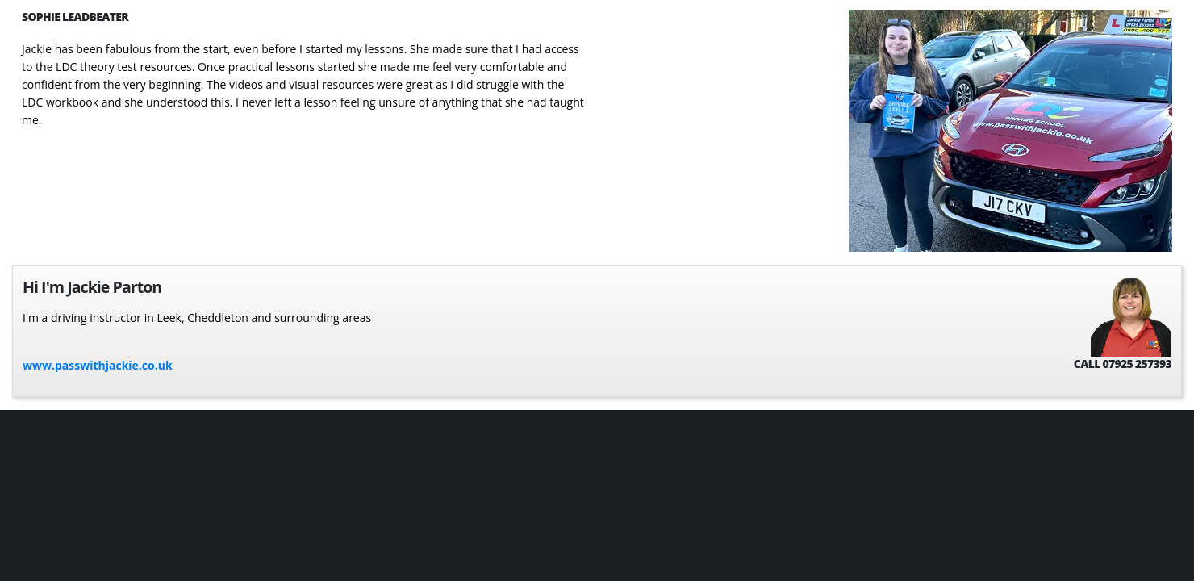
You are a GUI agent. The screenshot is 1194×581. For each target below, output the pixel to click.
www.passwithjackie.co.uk (98, 365)
